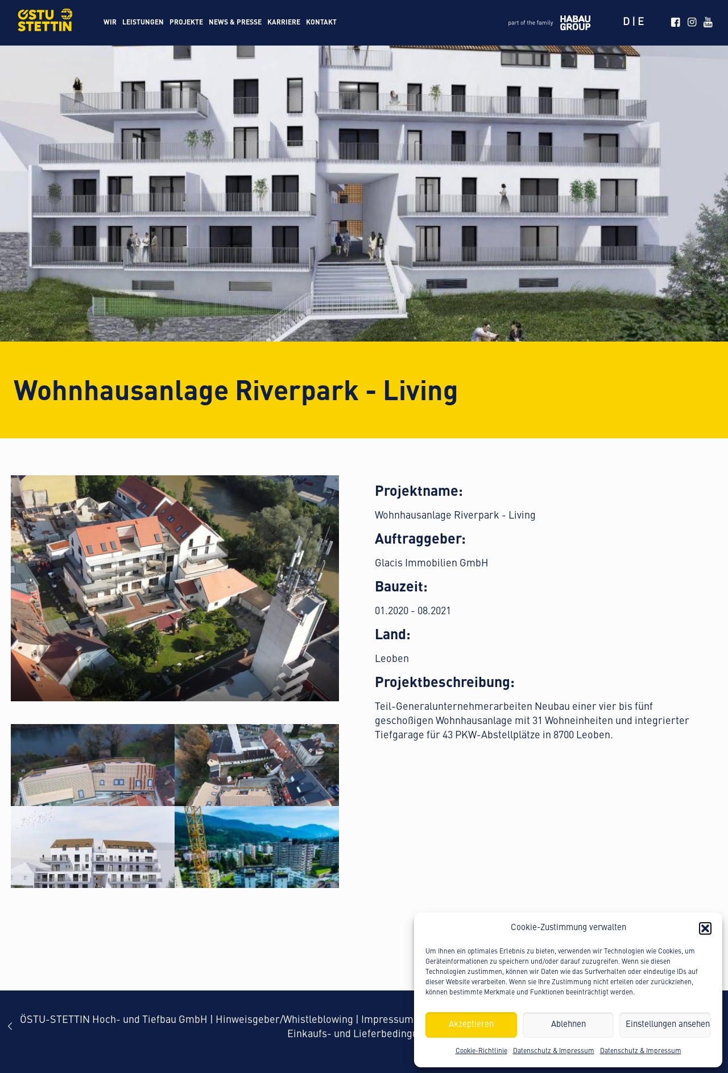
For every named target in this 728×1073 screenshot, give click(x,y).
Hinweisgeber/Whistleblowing (284, 1020)
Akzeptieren (471, 1025)
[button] (705, 928)
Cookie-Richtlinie (481, 1051)
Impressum (387, 1020)
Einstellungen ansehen (668, 1025)
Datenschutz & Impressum (553, 1051)
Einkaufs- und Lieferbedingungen (364, 1034)
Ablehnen (568, 1025)
